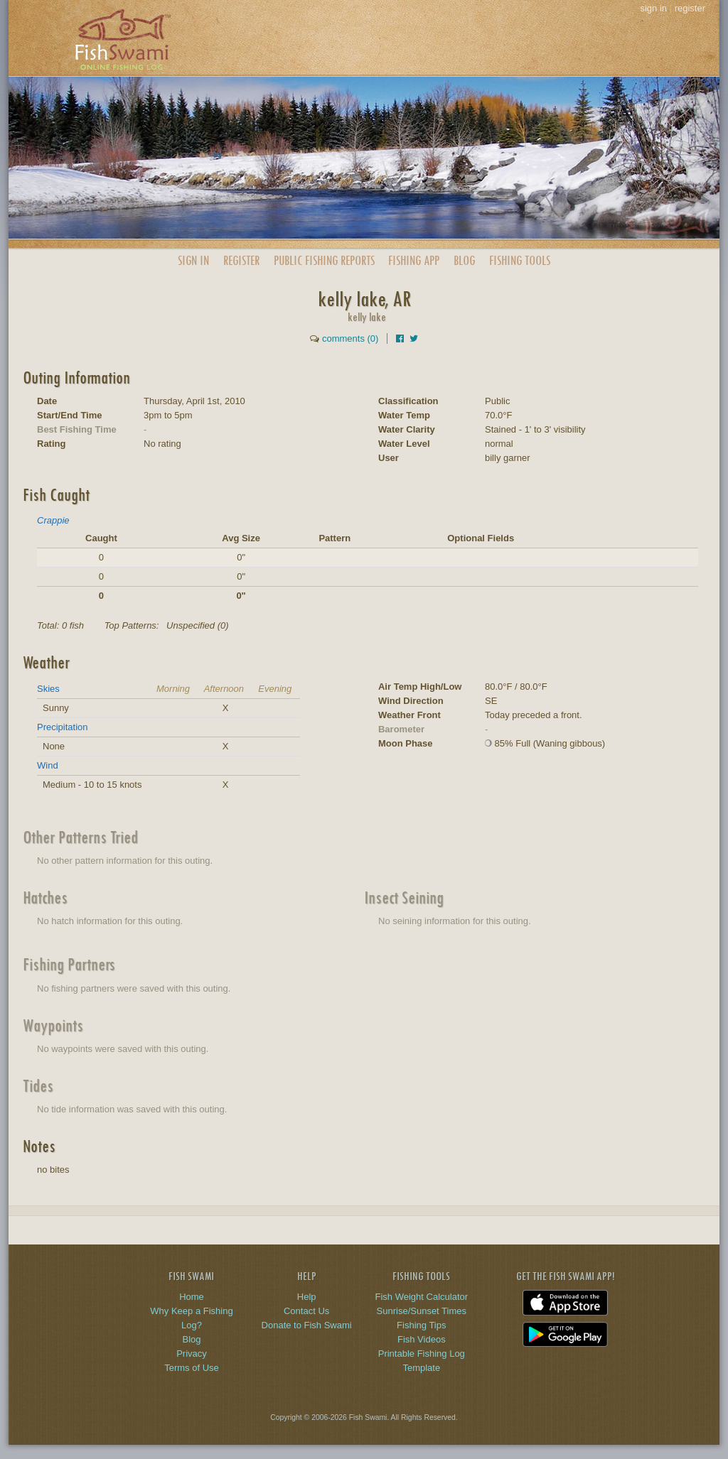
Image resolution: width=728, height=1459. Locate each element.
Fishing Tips (421, 1325)
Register (241, 260)
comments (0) (350, 338)
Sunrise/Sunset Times (421, 1311)
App (413, 260)
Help (306, 1296)
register (690, 8)
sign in (653, 8)
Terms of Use (191, 1367)
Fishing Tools (519, 260)
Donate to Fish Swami (307, 1325)
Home (191, 1296)
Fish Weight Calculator (422, 1296)
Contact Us (306, 1311)
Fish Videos (421, 1339)
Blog (464, 260)
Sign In (193, 260)
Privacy (191, 1353)
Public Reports (324, 260)
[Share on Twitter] (414, 338)
